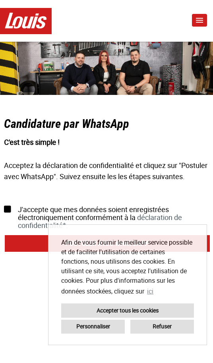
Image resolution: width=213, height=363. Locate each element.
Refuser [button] (162, 326)
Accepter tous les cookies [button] (128, 310)
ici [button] (150, 291)
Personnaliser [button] (93, 326)
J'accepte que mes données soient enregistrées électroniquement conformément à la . (93, 217)
